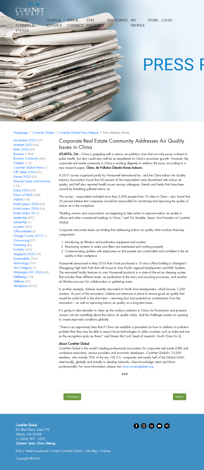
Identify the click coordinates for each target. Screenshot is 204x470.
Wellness (19, 281)
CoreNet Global (43, 132)
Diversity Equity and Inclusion (31, 181)
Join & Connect (75, 22)
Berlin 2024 (21, 149)
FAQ (19, 451)
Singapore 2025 (24, 254)
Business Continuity (25, 158)
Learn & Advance (54, 22)
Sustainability (21, 258)
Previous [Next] (72, 396)
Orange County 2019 (27, 235)
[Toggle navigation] (21, 38)
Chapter (18, 163)
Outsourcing (21, 240)
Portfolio (18, 249)
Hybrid (17, 199)
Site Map (91, 451)
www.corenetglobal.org (137, 366)
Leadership (20, 217)
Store (153, 20)
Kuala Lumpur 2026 (26, 208)
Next (179, 396)
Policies (105, 451)
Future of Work (23, 194)
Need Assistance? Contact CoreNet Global (53, 451)
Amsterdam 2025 (24, 140)
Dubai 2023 (21, 190)
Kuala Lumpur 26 (24, 213)
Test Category (22, 267)
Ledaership (20, 222)
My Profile (138, 22)
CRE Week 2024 (24, 172)
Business (18, 154)
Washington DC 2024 (28, 272)
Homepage (20, 132)
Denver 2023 (22, 176)
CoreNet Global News (28, 167)
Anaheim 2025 (23, 144)
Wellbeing (19, 276)
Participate (117, 20)
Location (18, 226)
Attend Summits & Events (25, 25)
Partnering (19, 245)
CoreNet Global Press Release (78, 132)
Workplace (20, 286)
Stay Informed (95, 22)
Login (167, 20)
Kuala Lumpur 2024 (26, 204)
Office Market (22, 231)
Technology (20, 263)
